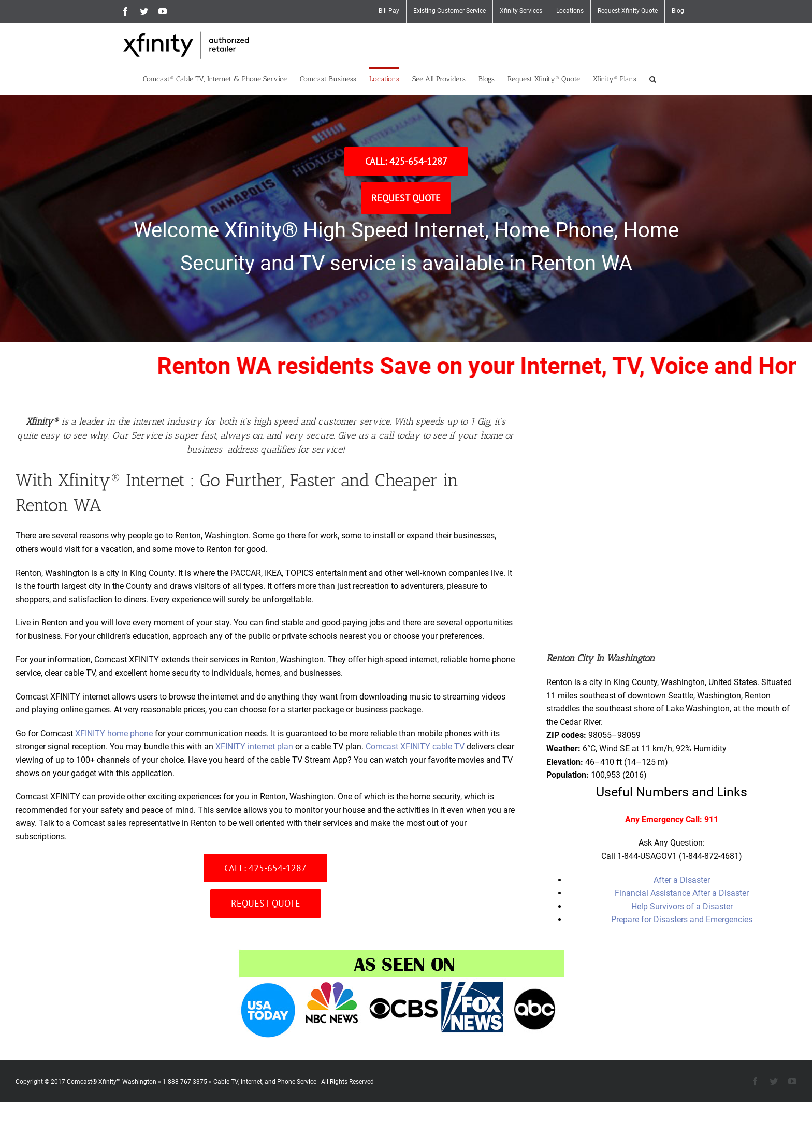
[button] (652, 78)
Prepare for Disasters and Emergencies (681, 919)
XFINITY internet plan (254, 746)
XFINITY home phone (114, 733)
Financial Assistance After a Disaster (682, 893)
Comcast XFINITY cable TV (415, 746)
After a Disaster (682, 880)
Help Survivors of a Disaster (682, 906)
